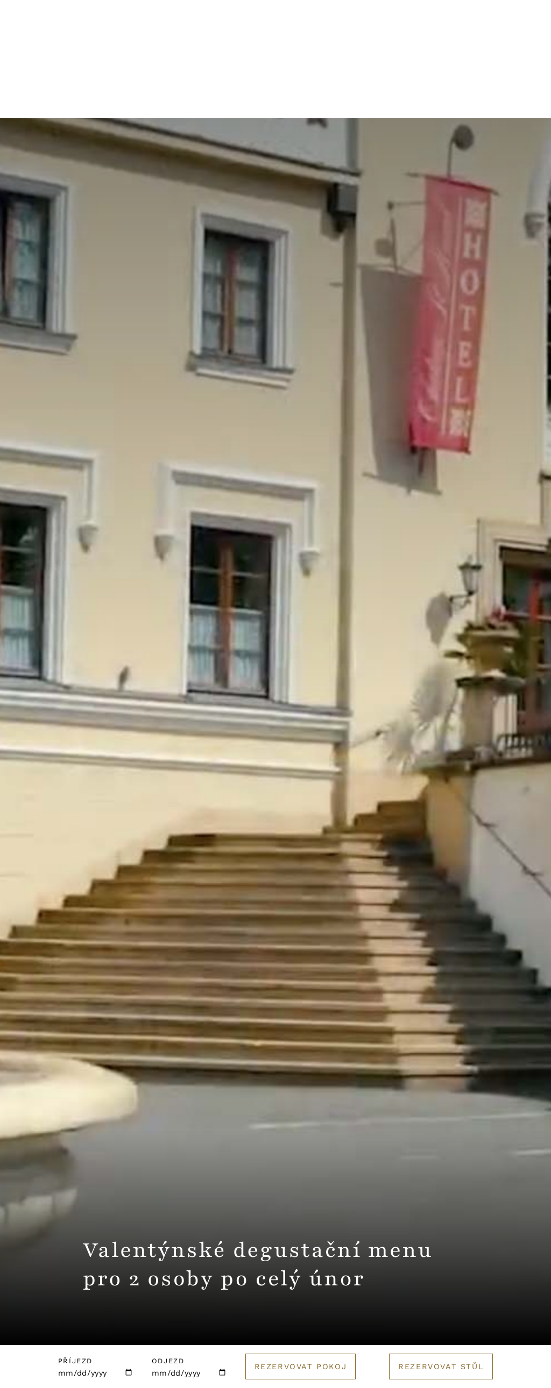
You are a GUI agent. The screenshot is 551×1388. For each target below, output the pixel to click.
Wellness (185, 99)
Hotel (31, 99)
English (417, 38)
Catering (398, 99)
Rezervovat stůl (441, 1366)
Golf (461, 99)
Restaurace (103, 99)
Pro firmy (323, 99)
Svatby (254, 99)
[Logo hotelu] (275, 45)
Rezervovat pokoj (301, 1366)
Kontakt (348, 38)
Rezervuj (494, 38)
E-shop (518, 99)
